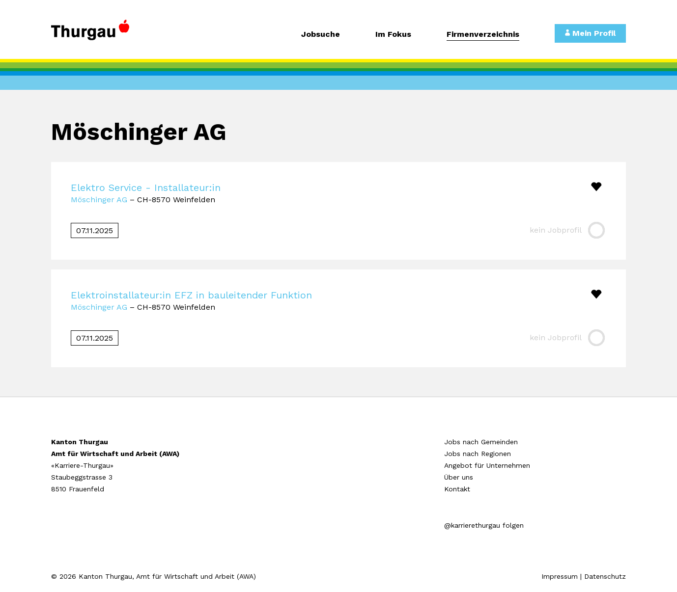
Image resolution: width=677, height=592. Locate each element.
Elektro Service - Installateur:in (146, 187)
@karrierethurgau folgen (484, 525)
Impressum (559, 576)
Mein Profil (590, 33)
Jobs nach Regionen (477, 453)
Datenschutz (605, 576)
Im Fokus (393, 34)
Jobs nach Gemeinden (481, 442)
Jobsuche (320, 34)
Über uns (458, 477)
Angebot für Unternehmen (487, 465)
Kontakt (457, 489)
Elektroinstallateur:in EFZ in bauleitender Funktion (191, 295)
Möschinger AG (99, 199)
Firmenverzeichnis (483, 34)
